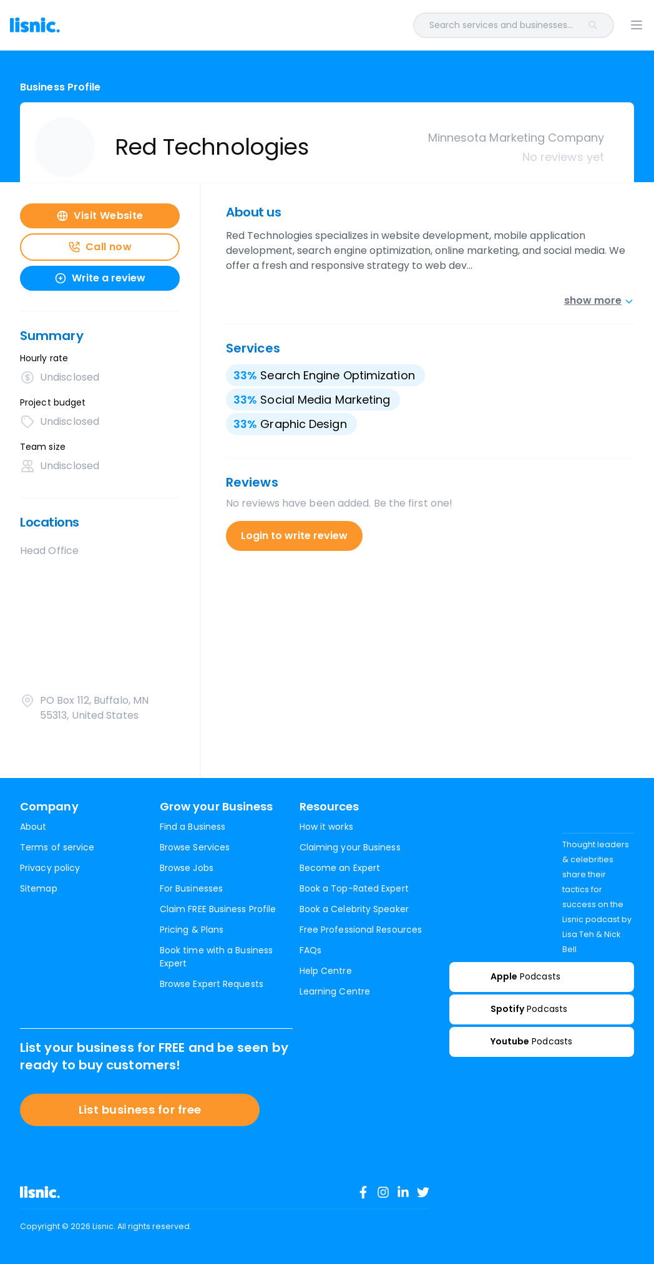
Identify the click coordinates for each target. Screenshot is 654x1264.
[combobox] (354, 25)
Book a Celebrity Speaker (354, 909)
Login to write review (294, 535)
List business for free (140, 1109)
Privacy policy (50, 868)
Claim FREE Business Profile (218, 909)
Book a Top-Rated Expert (354, 888)
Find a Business (192, 826)
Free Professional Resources (361, 929)
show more (599, 300)
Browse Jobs (186, 868)
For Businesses (191, 888)
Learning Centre (335, 991)
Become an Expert (340, 868)
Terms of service (57, 847)
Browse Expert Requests (211, 984)
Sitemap (38, 888)
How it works (326, 826)
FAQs (310, 950)
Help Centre (326, 971)
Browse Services (195, 847)
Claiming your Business (350, 847)
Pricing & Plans (191, 929)
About (33, 826)
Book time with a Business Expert (216, 957)
